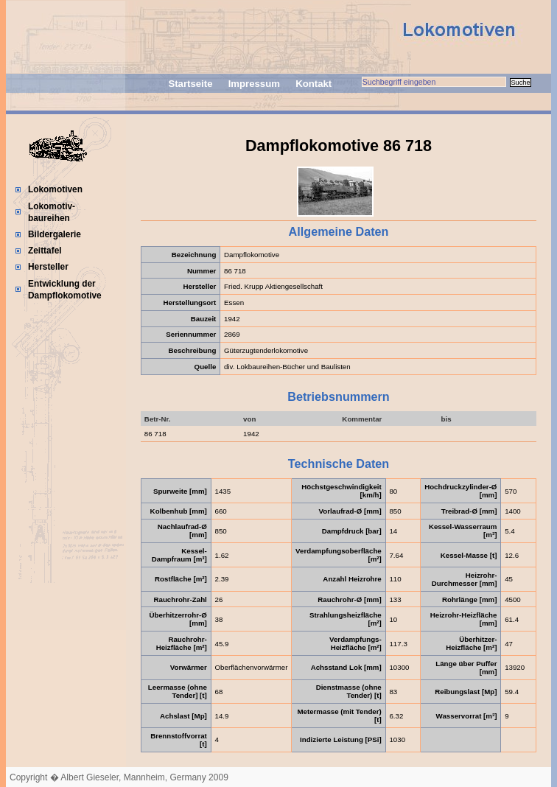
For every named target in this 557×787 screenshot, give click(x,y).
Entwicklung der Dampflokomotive (65, 290)
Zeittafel (45, 250)
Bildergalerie (54, 234)
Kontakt (313, 83)
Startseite (190, 83)
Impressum (254, 83)
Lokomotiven (55, 189)
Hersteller (48, 267)
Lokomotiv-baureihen (51, 212)
